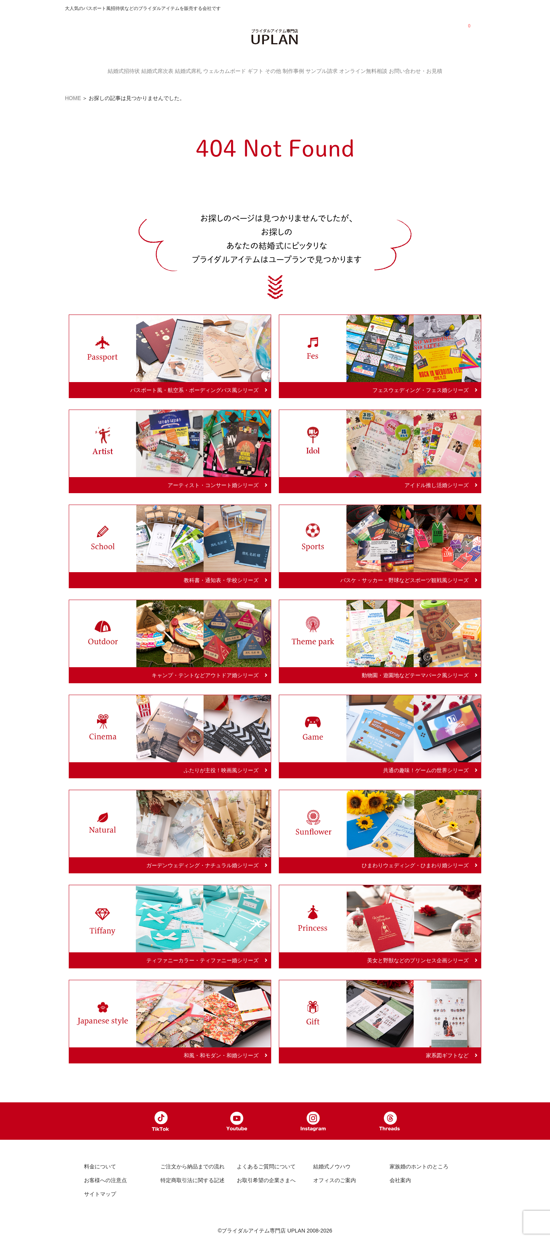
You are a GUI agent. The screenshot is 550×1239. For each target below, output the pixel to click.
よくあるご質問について (266, 1165)
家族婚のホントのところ (419, 1165)
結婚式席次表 (131, 70)
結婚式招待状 (89, 70)
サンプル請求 (341, 70)
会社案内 (400, 1179)
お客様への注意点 (105, 1179)
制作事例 (304, 70)
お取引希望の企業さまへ (266, 1179)
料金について (100, 1165)
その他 (277, 70)
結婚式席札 (169, 70)
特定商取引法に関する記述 (192, 1179)
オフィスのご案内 (334, 1179)
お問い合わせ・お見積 (450, 70)
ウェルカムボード (213, 70)
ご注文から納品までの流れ (192, 1165)
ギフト (252, 70)
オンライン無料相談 (390, 70)
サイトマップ (100, 1192)
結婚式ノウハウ (332, 1165)
